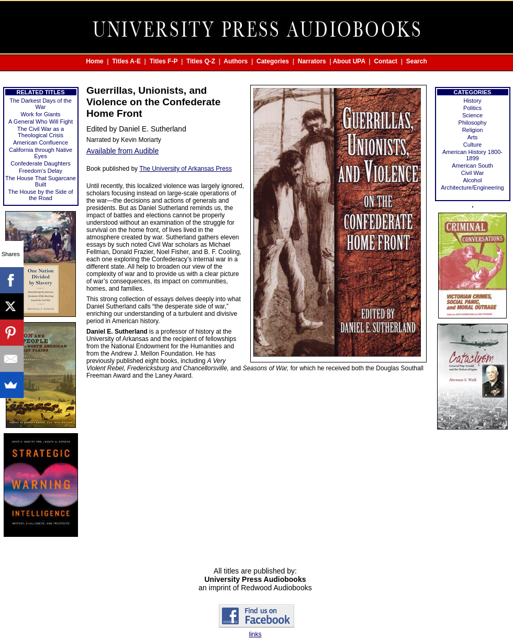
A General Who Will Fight (40, 121)
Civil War (472, 173)
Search (416, 61)
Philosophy (473, 122)
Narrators (312, 61)
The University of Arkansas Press (185, 168)
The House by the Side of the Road (40, 195)
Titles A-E (126, 61)
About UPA (349, 61)
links (255, 634)
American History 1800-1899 (472, 155)
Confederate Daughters (40, 163)
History (472, 100)
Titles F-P (164, 61)
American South (472, 165)
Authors (236, 61)
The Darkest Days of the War (40, 103)
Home (94, 61)
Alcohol (472, 180)
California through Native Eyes (40, 153)
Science (472, 115)
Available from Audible (122, 151)
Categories (272, 61)
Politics (472, 108)
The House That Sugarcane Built (40, 181)
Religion (472, 130)
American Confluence (40, 142)
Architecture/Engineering (472, 187)
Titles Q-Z (200, 61)
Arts (472, 137)
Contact (385, 61)
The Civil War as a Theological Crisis (40, 132)
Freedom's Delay (40, 171)
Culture (472, 144)
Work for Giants (40, 114)
